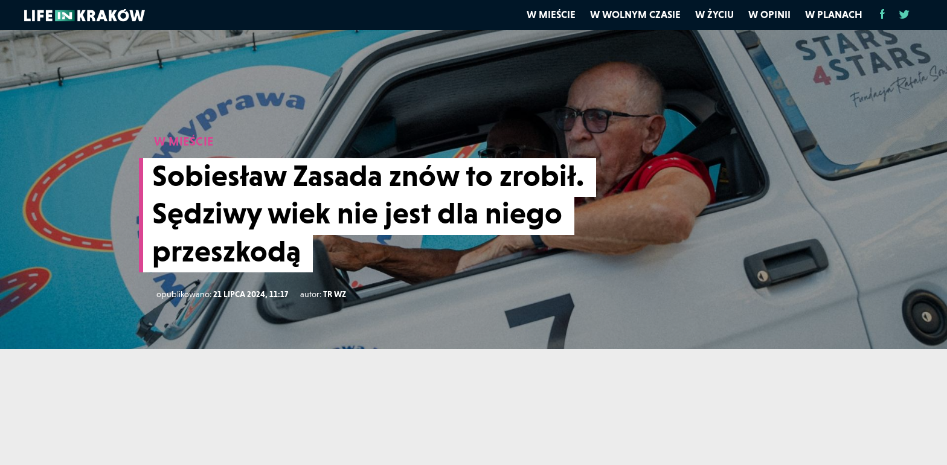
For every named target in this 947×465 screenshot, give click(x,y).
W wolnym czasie (635, 14)
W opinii (769, 14)
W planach (833, 14)
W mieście (551, 14)
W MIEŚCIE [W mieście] (184, 141)
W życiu (714, 14)
